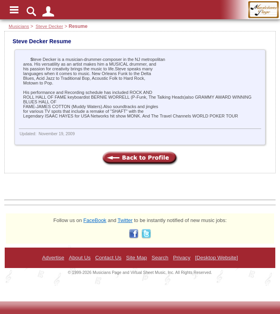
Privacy (181, 258)
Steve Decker (49, 26)
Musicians (19, 26)
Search (160, 258)
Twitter (125, 220)
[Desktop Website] (216, 258)
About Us (80, 258)
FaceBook (95, 220)
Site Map (136, 258)
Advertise (53, 258)
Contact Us (108, 258)
